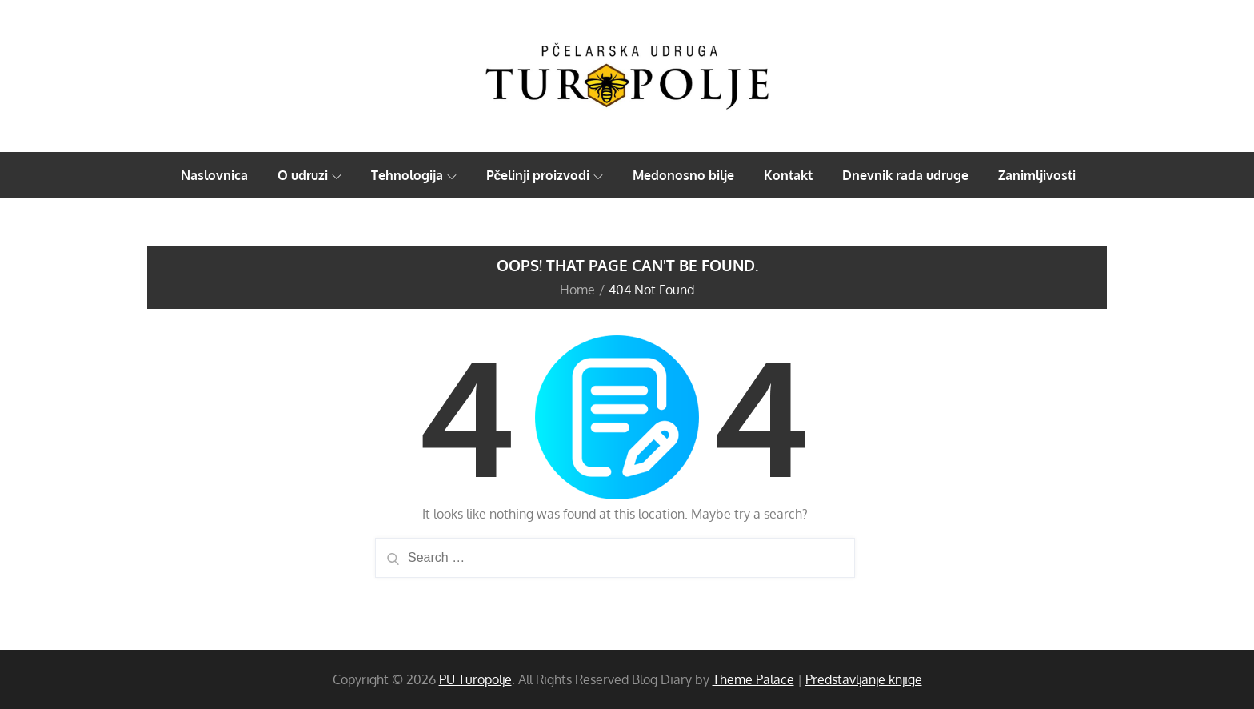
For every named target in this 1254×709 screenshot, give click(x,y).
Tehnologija (414, 175)
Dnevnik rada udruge (905, 175)
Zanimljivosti (1037, 175)
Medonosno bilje (683, 175)
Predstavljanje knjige (863, 679)
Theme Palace (753, 679)
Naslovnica (214, 175)
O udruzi (309, 175)
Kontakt (788, 175)
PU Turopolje (475, 679)
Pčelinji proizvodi (545, 175)
